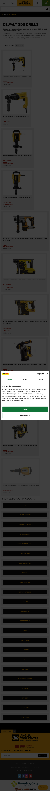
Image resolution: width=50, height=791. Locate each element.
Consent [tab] (9, 379)
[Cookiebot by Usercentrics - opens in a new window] (36, 374)
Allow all (25, 409)
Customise (25, 415)
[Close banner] (47, 374)
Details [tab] (25, 379)
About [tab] (41, 379)
